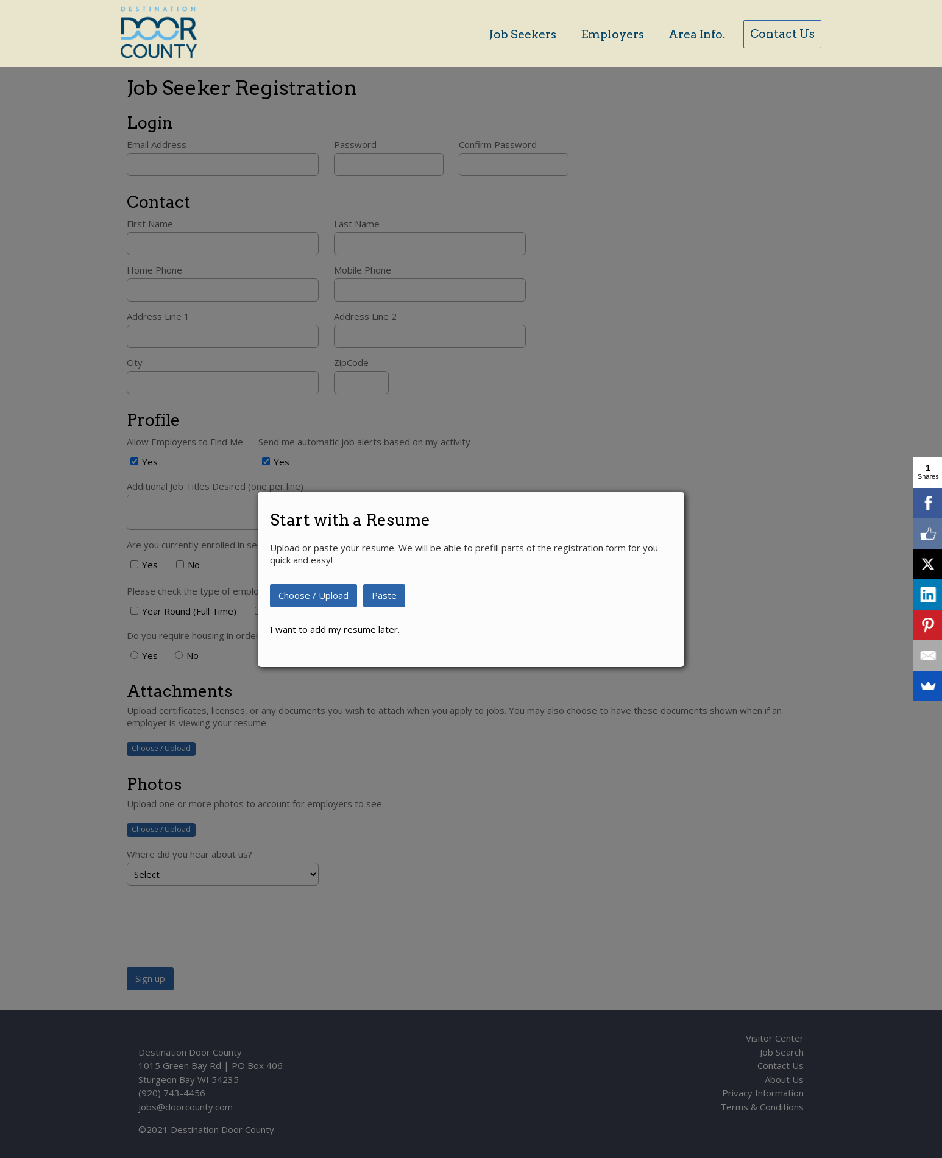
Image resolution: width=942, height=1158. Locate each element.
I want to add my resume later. (335, 629)
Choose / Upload (313, 595)
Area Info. (696, 34)
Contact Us (782, 34)
